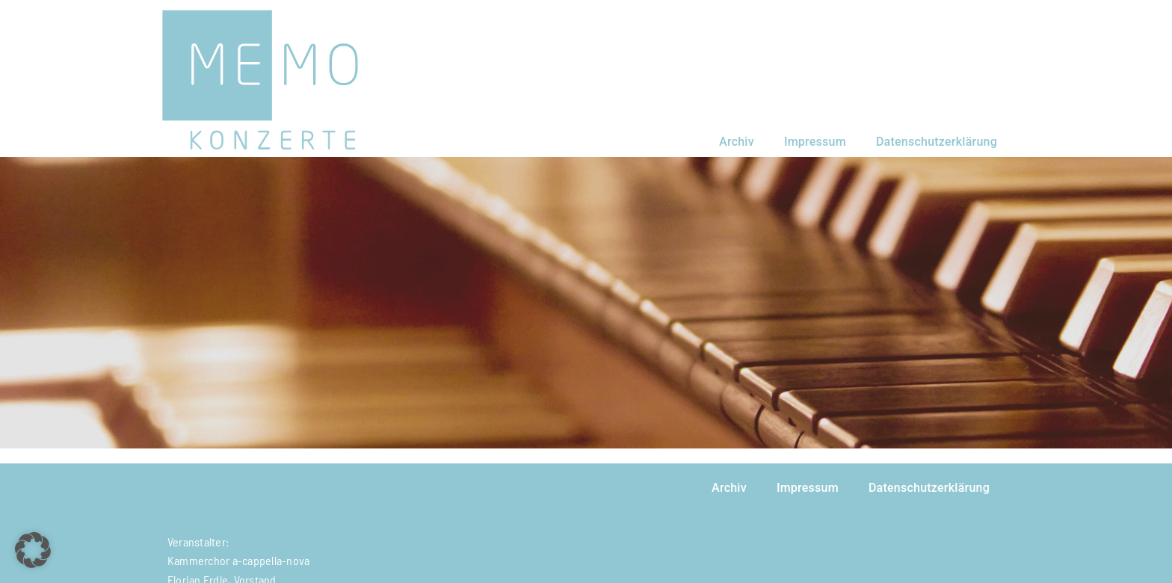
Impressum (815, 142)
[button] (33, 550)
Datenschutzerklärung (936, 142)
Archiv (736, 142)
